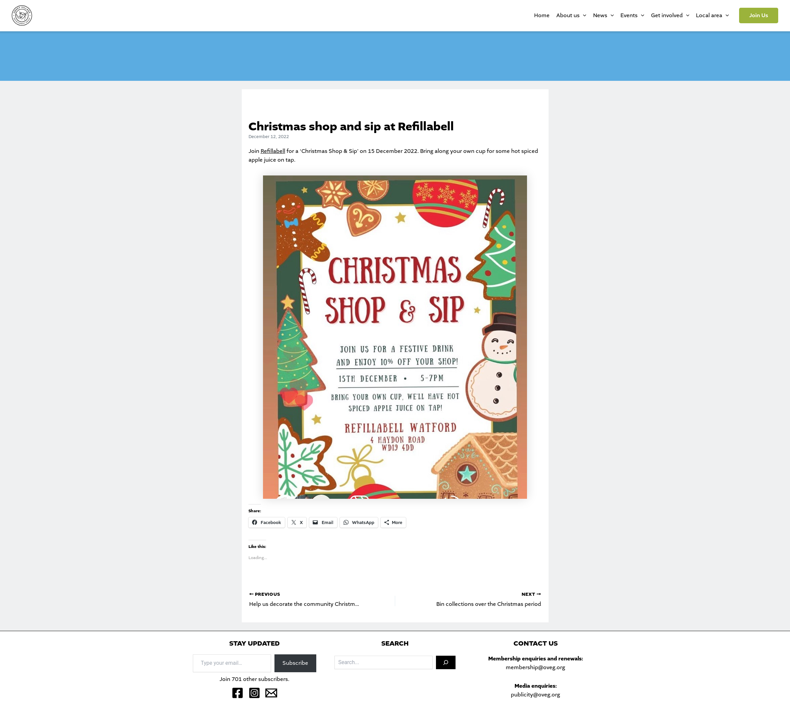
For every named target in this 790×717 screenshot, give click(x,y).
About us (571, 15)
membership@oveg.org (535, 667)
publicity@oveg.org (535, 694)
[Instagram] (254, 693)
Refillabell (273, 151)
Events (632, 15)
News (603, 15)
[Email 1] (271, 693)
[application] (583, 15)
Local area (712, 15)
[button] (758, 15)
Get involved (670, 15)
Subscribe (295, 662)
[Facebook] (237, 693)
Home (542, 15)
